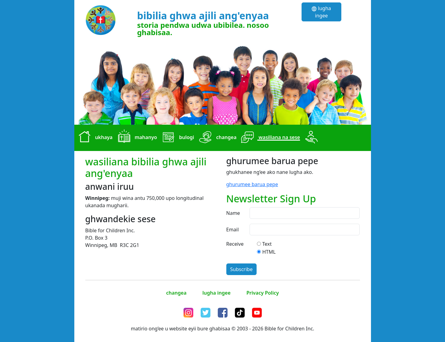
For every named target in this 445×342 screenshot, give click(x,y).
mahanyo (136, 138)
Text (267, 244)
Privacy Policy (263, 292)
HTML (269, 251)
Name (233, 213)
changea (217, 138)
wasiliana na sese (269, 138)
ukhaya (94, 138)
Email (232, 229)
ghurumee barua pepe (252, 184)
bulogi (176, 138)
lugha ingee (321, 12)
